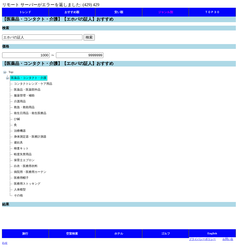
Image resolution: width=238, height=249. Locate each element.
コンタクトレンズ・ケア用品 (33, 83)
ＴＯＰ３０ (212, 12)
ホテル (118, 233)
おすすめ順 (72, 12)
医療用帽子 (21, 177)
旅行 (25, 233)
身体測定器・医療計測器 (30, 136)
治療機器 (20, 130)
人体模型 (20, 189)
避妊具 (18, 142)
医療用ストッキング (27, 183)
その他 (18, 195)
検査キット (21, 148)
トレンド (25, 12)
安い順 (118, 12)
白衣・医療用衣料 (25, 166)
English (212, 233)
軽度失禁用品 (23, 154)
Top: (11, 72)
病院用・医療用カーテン (30, 171)
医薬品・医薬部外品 (27, 89)
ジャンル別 (165, 12)
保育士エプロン (24, 160)
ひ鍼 (17, 119)
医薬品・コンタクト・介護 (28, 77)
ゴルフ (165, 233)
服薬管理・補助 (24, 95)
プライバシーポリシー (202, 239)
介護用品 (20, 101)
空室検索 (72, 233)
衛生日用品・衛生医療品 (30, 113)
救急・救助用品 (24, 107)
